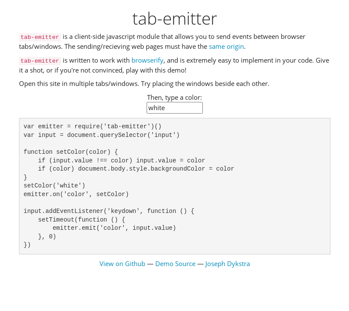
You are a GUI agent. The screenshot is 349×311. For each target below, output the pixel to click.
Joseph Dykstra (227, 263)
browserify (147, 60)
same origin (226, 46)
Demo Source (175, 263)
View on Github (122, 263)
